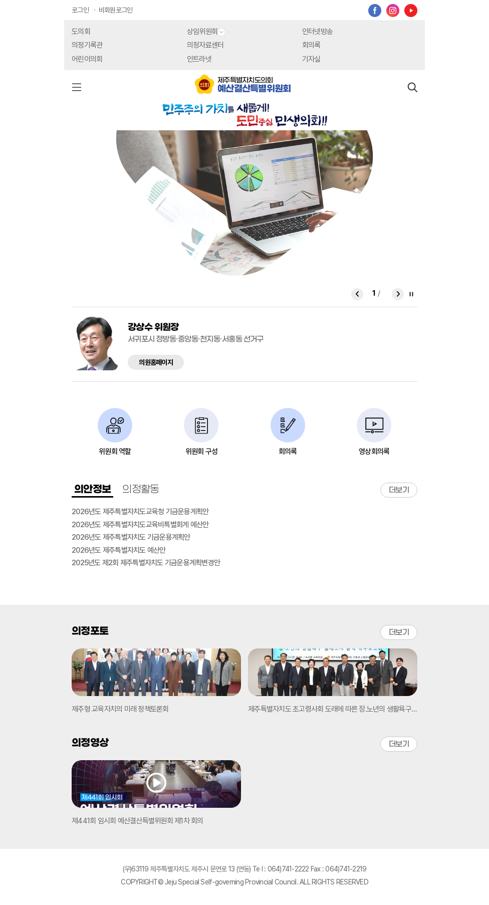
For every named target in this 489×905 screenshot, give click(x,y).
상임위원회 (206, 31)
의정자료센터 (205, 45)
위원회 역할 (115, 451)
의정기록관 (87, 45)
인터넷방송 (317, 31)
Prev (357, 295)
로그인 (80, 10)
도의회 (81, 31)
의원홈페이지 (156, 362)
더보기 (399, 490)
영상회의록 (374, 451)
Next (398, 295)
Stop (411, 294)
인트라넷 (199, 59)
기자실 (311, 59)
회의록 (311, 45)
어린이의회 (87, 59)
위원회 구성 (201, 451)
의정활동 (140, 490)
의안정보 (92, 490)
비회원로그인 (116, 10)
